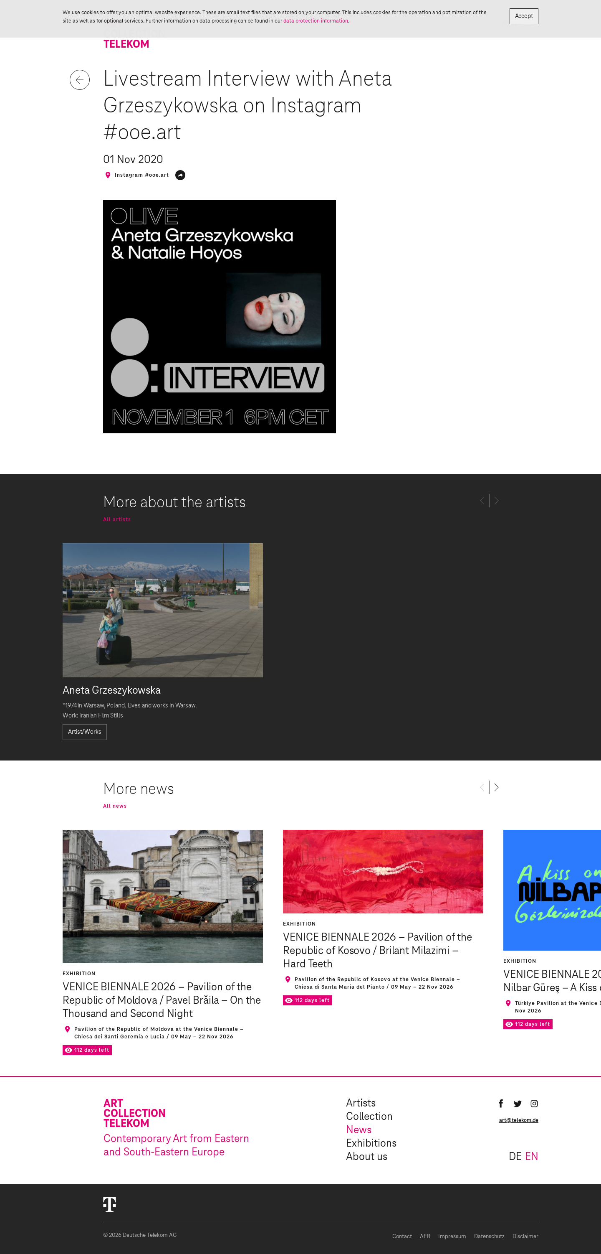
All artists (117, 519)
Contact (402, 1237)
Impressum (452, 1237)
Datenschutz (489, 1237)
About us (366, 1157)
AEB (425, 1237)
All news (115, 806)
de (515, 1157)
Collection (369, 1117)
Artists (361, 1103)
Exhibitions (371, 1144)
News (358, 1130)
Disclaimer (525, 1237)
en (531, 1157)
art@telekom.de (518, 1120)
